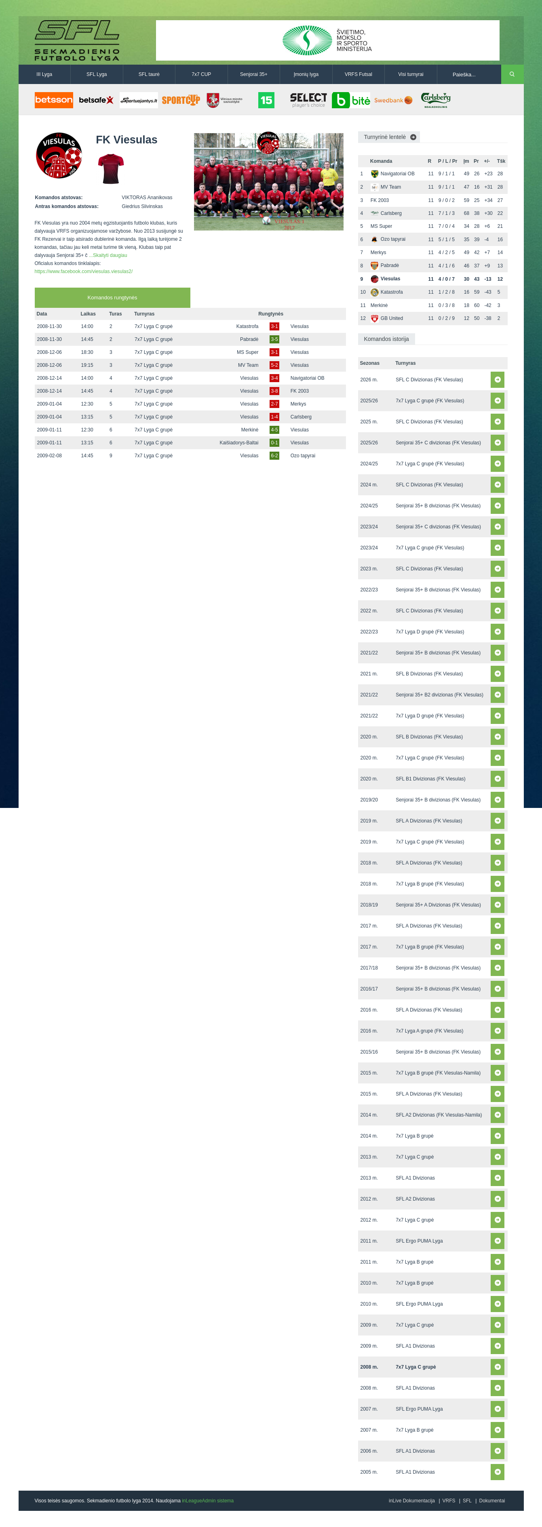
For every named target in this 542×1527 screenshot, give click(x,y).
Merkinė (250, 430)
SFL (467, 1501)
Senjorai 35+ (254, 74)
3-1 (274, 326)
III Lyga (44, 74)
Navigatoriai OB (308, 378)
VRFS (449, 1501)
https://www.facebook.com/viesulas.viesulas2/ (84, 271)
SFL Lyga (96, 74)
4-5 (274, 430)
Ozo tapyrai (303, 456)
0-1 (274, 443)
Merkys (298, 404)
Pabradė (249, 339)
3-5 (274, 339)
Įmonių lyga (306, 74)
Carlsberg (301, 417)
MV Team (248, 365)
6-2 (274, 456)
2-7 (274, 404)
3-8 (274, 391)
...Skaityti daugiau (108, 255)
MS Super (247, 352)
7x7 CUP (201, 74)
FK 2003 (300, 391)
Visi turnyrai (410, 74)
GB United (387, 318)
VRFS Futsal (358, 74)
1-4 (274, 417)
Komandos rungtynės (112, 297)
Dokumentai (492, 1501)
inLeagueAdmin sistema (208, 1501)
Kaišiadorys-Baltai (238, 443)
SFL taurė (149, 74)
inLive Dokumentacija (412, 1501)
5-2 (274, 365)
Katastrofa (247, 326)
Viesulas (300, 326)
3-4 (274, 378)
